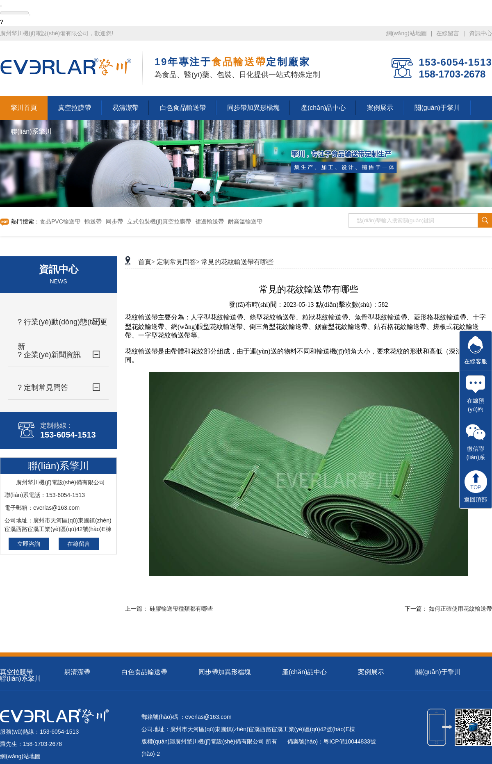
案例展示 (371, 671)
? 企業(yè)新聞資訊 (49, 355)
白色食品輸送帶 (144, 671)
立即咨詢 (28, 544)
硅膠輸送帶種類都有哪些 (181, 609)
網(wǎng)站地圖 (406, 33)
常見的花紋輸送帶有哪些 (237, 261)
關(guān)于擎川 (437, 671)
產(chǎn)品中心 (304, 671)
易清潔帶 (77, 671)
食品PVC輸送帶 (60, 221)
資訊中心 (480, 33)
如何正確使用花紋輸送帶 (460, 609)
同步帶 (114, 221)
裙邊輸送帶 (209, 221)
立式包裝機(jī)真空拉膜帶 (159, 221)
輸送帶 (93, 221)
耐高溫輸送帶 (245, 221)
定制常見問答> (178, 261)
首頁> (146, 261)
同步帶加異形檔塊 (224, 671)
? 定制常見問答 (43, 387)
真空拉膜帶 (16, 671)
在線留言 (447, 33)
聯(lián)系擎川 (20, 678)
